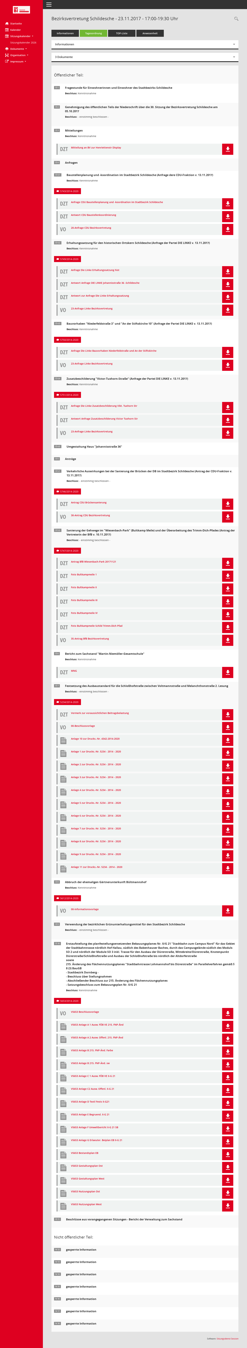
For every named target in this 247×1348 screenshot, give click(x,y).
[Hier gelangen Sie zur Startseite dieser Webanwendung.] (21, 10)
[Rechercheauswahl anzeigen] (235, 19)
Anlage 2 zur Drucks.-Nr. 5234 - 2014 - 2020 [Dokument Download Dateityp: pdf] (96, 764)
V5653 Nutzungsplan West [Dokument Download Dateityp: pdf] (86, 1204)
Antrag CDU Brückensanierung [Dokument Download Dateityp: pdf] (89, 502)
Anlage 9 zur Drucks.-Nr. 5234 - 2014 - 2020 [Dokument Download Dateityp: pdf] (96, 854)
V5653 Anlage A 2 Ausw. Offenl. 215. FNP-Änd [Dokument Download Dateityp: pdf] (97, 1037)
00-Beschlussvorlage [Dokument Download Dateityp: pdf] (83, 726)
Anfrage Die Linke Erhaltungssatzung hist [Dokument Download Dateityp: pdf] (95, 270)
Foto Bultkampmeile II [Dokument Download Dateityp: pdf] (84, 587)
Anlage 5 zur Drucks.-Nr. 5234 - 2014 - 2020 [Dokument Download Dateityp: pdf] (96, 803)
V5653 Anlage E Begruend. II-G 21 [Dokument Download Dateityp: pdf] (90, 1114)
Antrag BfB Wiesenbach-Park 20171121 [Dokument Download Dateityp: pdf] (93, 561)
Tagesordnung (93, 33)
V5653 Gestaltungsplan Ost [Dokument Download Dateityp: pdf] (87, 1165)
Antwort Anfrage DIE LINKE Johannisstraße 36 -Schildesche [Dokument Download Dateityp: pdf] (105, 283)
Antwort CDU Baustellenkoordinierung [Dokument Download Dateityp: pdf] (93, 215)
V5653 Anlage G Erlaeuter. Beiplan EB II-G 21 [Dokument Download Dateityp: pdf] (96, 1140)
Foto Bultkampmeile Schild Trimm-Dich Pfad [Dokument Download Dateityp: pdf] (96, 625)
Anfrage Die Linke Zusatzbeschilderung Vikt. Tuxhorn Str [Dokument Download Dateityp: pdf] (104, 406)
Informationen (65, 33)
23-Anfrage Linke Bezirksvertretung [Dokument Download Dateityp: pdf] (92, 308)
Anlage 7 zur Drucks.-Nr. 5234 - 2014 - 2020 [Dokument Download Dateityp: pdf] (96, 828)
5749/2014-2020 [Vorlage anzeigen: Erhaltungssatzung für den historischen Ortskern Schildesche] (69, 259)
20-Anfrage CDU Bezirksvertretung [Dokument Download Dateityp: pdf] (91, 227)
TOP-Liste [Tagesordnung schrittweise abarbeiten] (121, 33)
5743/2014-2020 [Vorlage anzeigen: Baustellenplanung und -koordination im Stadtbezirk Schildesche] (69, 191)
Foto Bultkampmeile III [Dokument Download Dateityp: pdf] (84, 600)
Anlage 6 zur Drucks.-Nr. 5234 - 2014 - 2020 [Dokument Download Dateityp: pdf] (96, 815)
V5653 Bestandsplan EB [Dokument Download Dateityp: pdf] (84, 1153)
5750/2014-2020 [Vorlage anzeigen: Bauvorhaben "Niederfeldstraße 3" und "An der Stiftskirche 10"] (69, 339)
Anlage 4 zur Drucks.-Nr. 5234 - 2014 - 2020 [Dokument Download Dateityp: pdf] (96, 790)
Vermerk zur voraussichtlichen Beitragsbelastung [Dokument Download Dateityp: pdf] (100, 713)
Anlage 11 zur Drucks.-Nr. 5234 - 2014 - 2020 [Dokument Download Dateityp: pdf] (96, 867)
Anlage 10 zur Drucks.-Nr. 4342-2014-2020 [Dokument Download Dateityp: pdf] (95, 738)
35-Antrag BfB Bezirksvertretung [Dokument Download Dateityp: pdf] (90, 638)
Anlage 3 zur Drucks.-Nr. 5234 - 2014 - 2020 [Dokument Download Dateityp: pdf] (96, 777)
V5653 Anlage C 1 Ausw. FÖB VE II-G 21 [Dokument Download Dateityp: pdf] (93, 1076)
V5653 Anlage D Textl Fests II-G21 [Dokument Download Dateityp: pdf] (90, 1101)
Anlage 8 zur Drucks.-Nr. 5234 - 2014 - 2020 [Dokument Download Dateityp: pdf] (96, 841)
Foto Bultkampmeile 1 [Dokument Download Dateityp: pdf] (84, 574)
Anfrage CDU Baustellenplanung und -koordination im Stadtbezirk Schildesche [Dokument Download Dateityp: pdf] (117, 202)
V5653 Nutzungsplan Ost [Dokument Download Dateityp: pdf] (85, 1191)
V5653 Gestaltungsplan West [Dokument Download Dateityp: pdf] (87, 1178)
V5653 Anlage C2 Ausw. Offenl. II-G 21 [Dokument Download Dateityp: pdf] (92, 1088)
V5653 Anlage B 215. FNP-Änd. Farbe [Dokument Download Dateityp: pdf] (92, 1050)
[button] (21, 36)
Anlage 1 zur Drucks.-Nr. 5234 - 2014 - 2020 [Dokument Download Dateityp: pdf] (96, 751)
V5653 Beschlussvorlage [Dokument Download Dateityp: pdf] (85, 1012)
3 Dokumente (64, 57)
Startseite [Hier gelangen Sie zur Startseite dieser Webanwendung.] (13, 23)
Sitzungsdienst (227, 1338)
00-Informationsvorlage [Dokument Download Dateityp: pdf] (85, 909)
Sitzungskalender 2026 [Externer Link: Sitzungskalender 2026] (23, 42)
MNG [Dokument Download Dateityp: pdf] (74, 670)
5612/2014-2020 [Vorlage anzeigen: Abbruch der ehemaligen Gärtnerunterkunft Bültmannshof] (69, 898)
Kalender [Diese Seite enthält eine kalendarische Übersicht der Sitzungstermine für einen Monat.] (13, 29)
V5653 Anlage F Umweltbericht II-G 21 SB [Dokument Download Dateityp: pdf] (94, 1127)
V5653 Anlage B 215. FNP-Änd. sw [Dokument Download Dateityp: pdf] (90, 1063)
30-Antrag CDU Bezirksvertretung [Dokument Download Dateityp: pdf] (90, 515)
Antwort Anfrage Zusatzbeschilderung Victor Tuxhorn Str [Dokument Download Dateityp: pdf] (104, 418)
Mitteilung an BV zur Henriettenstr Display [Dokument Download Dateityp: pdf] (96, 147)
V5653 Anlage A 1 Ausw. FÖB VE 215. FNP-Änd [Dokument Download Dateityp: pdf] (97, 1024)
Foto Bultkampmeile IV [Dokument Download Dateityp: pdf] (84, 613)
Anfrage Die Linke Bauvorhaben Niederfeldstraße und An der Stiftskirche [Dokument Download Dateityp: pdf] (113, 350)
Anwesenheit (150, 33)
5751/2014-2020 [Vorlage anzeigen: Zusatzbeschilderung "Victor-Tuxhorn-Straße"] (69, 394)
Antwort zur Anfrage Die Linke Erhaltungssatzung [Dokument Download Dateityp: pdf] (100, 295)
